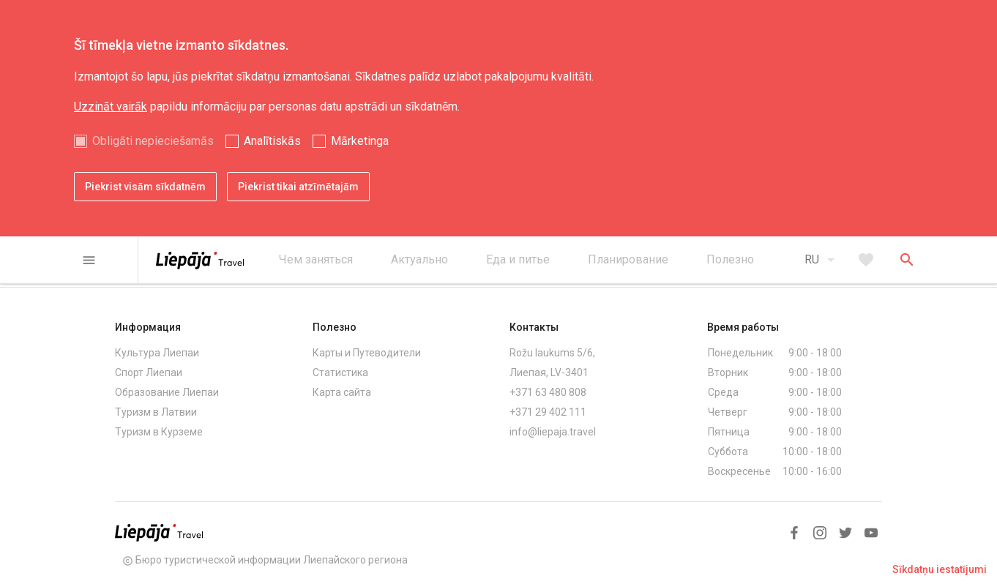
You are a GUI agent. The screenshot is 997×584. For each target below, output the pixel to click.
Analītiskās (272, 141)
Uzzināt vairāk (110, 106)
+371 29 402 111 (547, 412)
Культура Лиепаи (157, 353)
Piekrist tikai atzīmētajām (298, 186)
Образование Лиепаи (167, 392)
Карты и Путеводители (367, 353)
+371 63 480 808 (547, 392)
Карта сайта (342, 392)
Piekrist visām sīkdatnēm (145, 186)
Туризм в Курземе (159, 432)
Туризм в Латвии (156, 412)
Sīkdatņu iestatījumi (939, 569)
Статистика (340, 372)
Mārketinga (360, 141)
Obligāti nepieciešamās (153, 141)
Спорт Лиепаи (148, 372)
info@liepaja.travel (552, 432)
